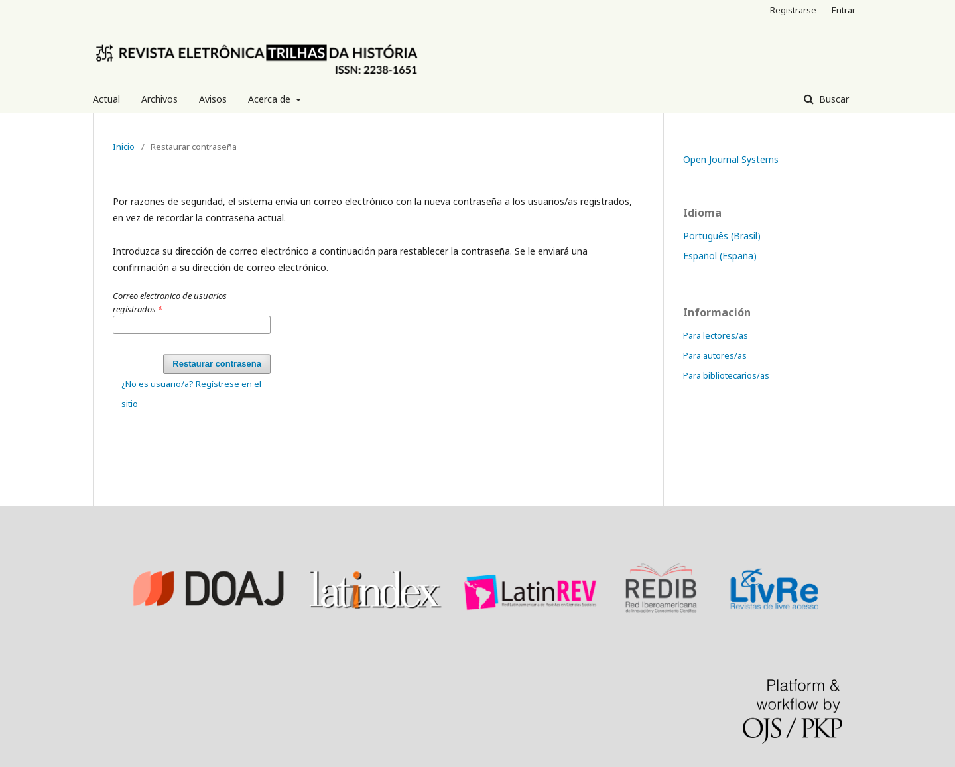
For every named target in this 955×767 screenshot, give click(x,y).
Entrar (844, 10)
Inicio (124, 146)
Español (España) (720, 255)
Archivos (159, 99)
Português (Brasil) (722, 235)
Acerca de (270, 99)
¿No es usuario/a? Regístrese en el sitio (191, 394)
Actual (106, 99)
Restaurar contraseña (216, 364)
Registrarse (793, 10)
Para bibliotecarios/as (726, 375)
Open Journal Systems (731, 159)
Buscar (832, 99)
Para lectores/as (715, 335)
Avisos (213, 99)
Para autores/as (715, 355)
